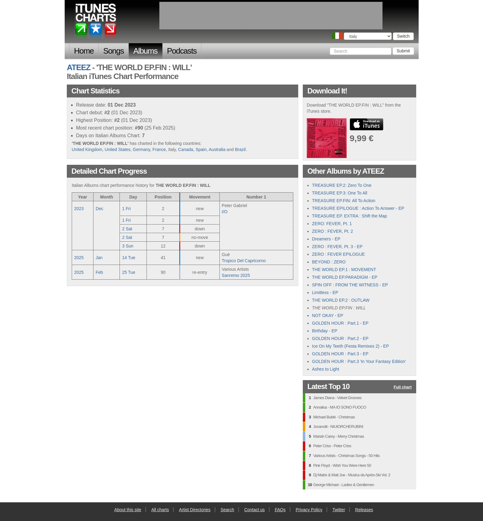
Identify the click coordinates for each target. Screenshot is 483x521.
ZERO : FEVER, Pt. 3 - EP (337, 246)
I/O (225, 211)
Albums (145, 50)
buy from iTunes (366, 124)
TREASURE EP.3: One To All (339, 193)
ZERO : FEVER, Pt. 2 (332, 231)
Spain (201, 149)
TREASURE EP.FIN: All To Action (343, 200)
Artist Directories (195, 509)
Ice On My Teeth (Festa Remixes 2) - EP (350, 346)
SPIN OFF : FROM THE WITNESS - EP (350, 284)
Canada (185, 149)
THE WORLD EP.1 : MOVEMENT (344, 269)
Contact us (254, 509)
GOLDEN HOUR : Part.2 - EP (340, 338)
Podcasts (182, 50)
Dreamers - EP (326, 238)
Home (84, 50)
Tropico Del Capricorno (244, 260)
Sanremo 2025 (236, 275)
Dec (99, 208)
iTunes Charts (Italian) (95, 22)
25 (128, 272)
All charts (160, 509)
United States (117, 149)
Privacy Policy (309, 509)
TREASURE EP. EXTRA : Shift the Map (349, 215)
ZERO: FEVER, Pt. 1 (332, 223)
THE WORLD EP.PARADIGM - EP (344, 277)
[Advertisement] (270, 15)
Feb (99, 272)
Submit (403, 50)
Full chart (403, 387)
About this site (127, 509)
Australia (217, 149)
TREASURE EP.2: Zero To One (341, 185)
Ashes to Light (325, 369)
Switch (403, 36)
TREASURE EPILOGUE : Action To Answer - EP (358, 208)
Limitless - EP (325, 292)
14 (128, 257)
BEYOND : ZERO (329, 261)
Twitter (339, 509)
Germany (141, 149)
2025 (79, 257)
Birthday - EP (324, 330)
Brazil (240, 149)
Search (227, 509)
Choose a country (337, 35)
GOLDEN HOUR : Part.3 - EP (340, 353)
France (159, 149)
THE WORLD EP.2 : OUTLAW (340, 300)
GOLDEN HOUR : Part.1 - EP (340, 323)
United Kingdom (87, 149)
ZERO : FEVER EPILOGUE (338, 254)
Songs (113, 50)
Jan (99, 257)
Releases (364, 509)
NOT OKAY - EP (327, 315)
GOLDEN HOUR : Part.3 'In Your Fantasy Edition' (359, 361)
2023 (79, 208)
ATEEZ (78, 67)
